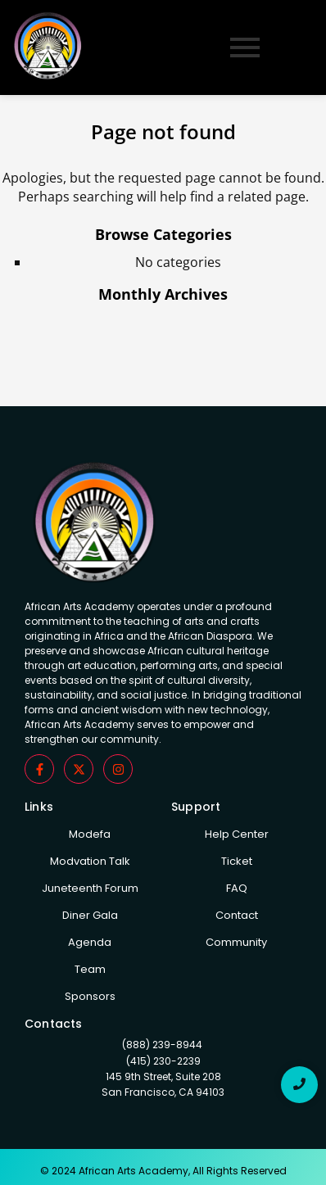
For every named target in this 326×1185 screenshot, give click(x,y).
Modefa (90, 834)
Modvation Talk (90, 861)
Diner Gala (90, 915)
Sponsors (90, 996)
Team (90, 969)
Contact (236, 915)
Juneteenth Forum (90, 888)
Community (236, 942)
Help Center (237, 834)
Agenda (89, 942)
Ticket (236, 861)
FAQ (236, 888)
